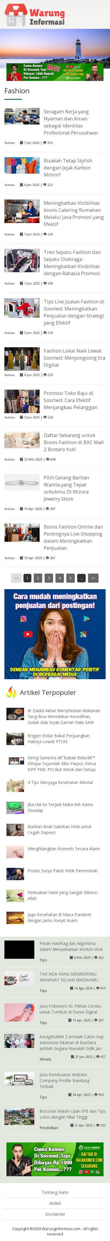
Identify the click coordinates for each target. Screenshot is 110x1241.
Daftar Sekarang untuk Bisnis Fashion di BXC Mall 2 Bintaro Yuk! (74, 442)
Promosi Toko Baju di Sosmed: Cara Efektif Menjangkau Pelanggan (70, 400)
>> (93, 578)
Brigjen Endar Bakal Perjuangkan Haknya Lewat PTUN (59, 738)
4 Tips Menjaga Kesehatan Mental (60, 782)
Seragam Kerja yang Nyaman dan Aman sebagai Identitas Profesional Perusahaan (71, 122)
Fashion (9, 143)
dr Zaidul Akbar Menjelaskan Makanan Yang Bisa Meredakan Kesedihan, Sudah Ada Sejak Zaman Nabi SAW (64, 716)
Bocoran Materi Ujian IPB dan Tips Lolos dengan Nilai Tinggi (73, 1114)
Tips (43, 960)
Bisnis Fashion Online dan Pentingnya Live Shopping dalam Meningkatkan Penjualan (73, 537)
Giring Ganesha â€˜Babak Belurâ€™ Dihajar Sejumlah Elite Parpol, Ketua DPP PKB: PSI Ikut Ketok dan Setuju (62, 763)
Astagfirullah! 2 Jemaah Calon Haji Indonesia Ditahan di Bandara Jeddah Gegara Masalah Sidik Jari (72, 1042)
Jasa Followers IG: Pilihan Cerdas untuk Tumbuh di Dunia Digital (70, 1009)
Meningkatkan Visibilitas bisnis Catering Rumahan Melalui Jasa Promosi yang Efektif (74, 213)
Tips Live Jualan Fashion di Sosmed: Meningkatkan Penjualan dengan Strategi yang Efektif (74, 312)
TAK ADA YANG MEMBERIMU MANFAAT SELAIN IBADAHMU (69, 977)
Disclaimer (55, 1214)
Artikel (55, 1203)
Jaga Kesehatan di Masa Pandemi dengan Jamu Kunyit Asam (59, 917)
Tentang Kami (55, 1192)
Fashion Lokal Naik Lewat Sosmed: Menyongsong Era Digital (74, 357)
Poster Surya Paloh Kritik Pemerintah (63, 870)
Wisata (45, 1059)
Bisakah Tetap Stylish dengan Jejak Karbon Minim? (68, 167)
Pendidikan (49, 1127)
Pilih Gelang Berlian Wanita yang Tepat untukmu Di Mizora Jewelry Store (66, 488)
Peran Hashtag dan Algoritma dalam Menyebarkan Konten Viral (71, 946)
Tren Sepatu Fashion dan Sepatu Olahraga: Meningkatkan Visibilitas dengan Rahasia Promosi (72, 263)
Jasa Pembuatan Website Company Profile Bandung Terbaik (64, 1080)
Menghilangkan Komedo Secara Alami (64, 848)
